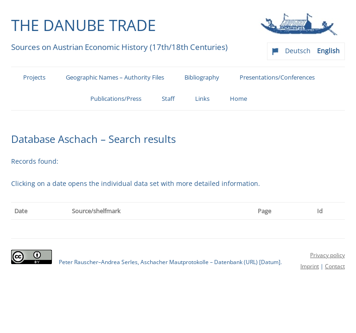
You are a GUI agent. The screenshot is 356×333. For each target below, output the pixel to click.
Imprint (309, 266)
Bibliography (201, 77)
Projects (34, 77)
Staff (168, 99)
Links (202, 99)
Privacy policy (327, 255)
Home (238, 99)
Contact (335, 266)
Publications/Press (115, 99)
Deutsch (298, 50)
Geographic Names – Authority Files (115, 77)
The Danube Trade (83, 25)
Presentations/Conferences (277, 77)
